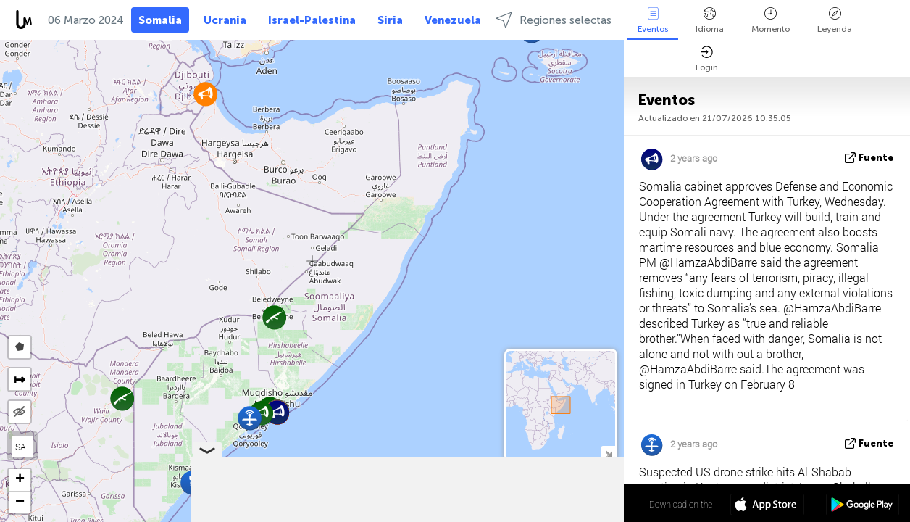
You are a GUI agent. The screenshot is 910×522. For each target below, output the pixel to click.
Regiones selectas (553, 20)
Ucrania (225, 20)
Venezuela (453, 20)
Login (707, 59)
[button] (274, 317)
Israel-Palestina (312, 20)
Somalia (160, 20)
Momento (770, 20)
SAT (22, 446)
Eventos (653, 20)
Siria (390, 20)
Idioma (710, 20)
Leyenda (834, 20)
